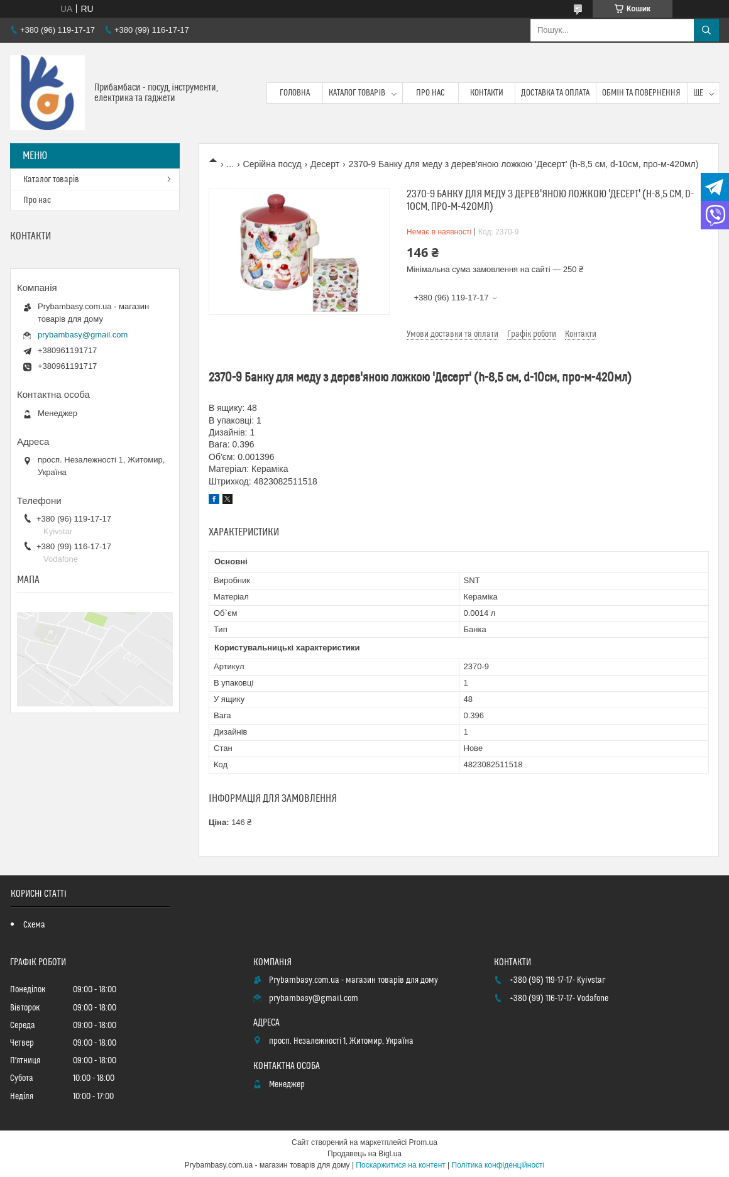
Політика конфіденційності (498, 1165)
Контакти (486, 93)
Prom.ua (423, 1142)
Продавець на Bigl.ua (364, 1153)
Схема (34, 925)
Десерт (324, 164)
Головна (295, 93)
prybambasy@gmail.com (83, 334)
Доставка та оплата (555, 93)
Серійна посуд (272, 164)
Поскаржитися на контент (400, 1165)
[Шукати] (706, 30)
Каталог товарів (357, 93)
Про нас (430, 93)
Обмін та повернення (641, 93)
